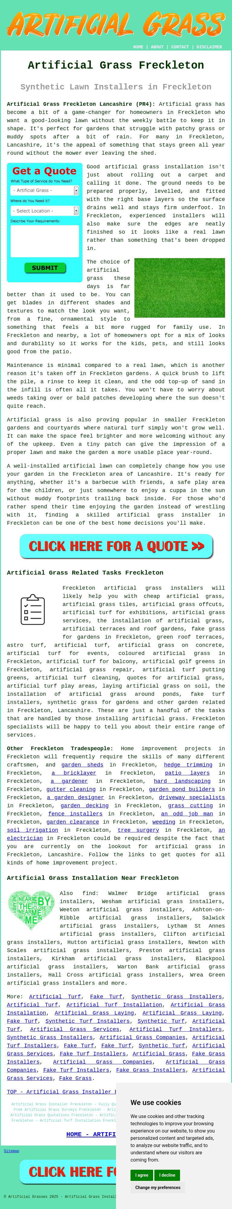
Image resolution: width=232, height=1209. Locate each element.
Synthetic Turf (161, 1021)
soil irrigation (32, 830)
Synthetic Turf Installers (88, 1021)
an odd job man (187, 814)
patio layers (187, 773)
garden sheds (83, 765)
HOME (138, 47)
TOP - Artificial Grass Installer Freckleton (77, 1092)
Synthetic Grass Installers (176, 997)
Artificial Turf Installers (176, 1029)
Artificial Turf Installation (114, 1005)
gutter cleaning (71, 789)
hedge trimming (188, 765)
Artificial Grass (159, 1054)
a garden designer (75, 798)
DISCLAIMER (209, 47)
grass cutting (190, 806)
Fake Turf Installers (93, 1054)
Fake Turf (106, 997)
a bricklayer (74, 773)
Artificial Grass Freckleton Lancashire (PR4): (81, 104)
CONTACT (180, 47)
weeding (164, 822)
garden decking (85, 806)
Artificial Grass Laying (94, 1013)
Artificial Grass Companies (142, 1038)
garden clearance (73, 822)
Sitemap (11, 1151)
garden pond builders (182, 789)
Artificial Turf (55, 997)
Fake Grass (75, 1078)
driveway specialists (192, 798)
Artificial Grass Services (74, 1029)
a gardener (69, 781)
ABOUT (157, 47)
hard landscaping (182, 781)
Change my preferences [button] (157, 1187)
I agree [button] (141, 1175)
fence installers (75, 814)
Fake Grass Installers (150, 1070)
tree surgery (138, 830)
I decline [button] (167, 1175)
